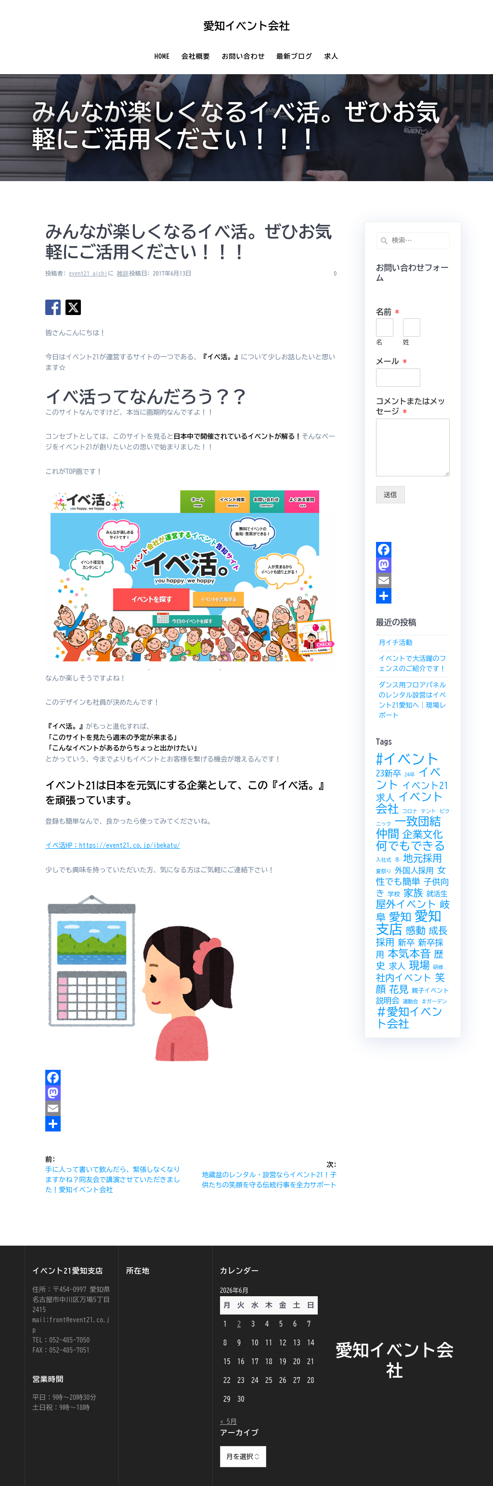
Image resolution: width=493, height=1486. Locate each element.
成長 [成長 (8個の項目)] (438, 930)
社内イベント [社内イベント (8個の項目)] (404, 977)
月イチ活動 (395, 642)
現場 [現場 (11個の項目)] (419, 965)
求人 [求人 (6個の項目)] (397, 966)
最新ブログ (294, 56)
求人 (331, 56)
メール (391, 361)
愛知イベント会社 (246, 26)
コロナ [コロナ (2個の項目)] (409, 811)
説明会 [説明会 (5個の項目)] (388, 1000)
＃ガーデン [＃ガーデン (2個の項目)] (434, 1001)
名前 (387, 312)
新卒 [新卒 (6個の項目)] (406, 942)
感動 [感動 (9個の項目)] (416, 930)
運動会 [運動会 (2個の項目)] (410, 1001)
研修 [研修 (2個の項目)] (438, 967)
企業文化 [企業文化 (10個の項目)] (422, 834)
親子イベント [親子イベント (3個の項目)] (430, 990)
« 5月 (228, 1421)
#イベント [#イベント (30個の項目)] (408, 759)
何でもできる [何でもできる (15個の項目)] (410, 846)
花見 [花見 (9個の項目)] (399, 989)
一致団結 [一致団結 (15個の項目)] (418, 821)
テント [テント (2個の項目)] (428, 811)
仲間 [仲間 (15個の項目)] (387, 834)
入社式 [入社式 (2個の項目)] (383, 859)
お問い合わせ (243, 56)
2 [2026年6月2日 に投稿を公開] (239, 1324)
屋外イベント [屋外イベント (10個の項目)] (406, 904)
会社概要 (196, 56)
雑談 (123, 273)
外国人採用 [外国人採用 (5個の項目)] (414, 870)
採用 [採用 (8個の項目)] (385, 942)
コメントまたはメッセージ (410, 406)
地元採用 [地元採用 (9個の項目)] (422, 858)
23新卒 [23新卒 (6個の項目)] (389, 773)
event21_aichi (88, 273)
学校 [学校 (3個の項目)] (394, 894)
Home (162, 56)
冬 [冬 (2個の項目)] (397, 859)
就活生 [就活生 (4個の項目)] (437, 893)
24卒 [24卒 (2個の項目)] (409, 774)
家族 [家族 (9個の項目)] (413, 892)
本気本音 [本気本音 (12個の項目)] (409, 953)
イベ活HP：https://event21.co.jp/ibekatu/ (112, 845)
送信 (390, 494)
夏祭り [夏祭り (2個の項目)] (383, 871)
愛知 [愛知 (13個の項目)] (400, 916)
